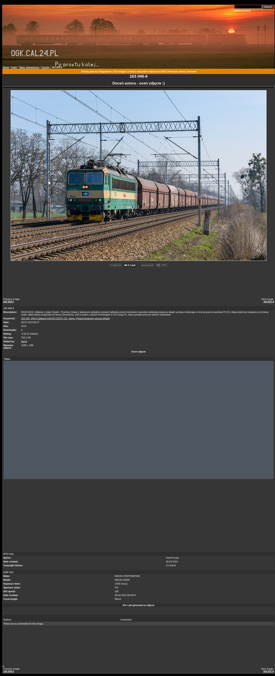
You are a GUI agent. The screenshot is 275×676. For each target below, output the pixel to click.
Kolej (14, 67)
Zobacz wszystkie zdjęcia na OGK (147, 71)
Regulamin (105, 71)
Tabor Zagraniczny (29, 67)
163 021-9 (268, 301)
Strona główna (89, 71)
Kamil (24, 341)
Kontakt (192, 71)
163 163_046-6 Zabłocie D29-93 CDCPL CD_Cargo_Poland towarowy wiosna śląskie (65, 318)
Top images (119, 71)
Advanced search (242, 10)
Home (6, 67)
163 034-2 (8, 301)
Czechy (46, 67)
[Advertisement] (139, 283)
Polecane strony (177, 71)
